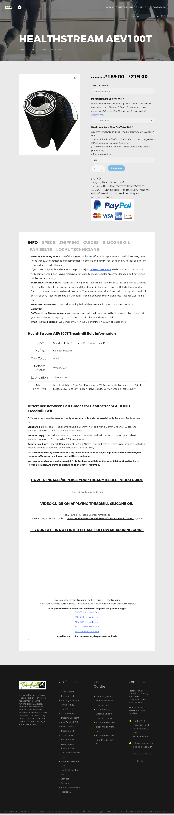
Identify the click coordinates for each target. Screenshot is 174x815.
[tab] (34, 245)
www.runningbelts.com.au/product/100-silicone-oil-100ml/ (100, 520)
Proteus (65, 785)
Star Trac (65, 780)
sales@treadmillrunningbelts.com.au (142, 748)
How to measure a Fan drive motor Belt (106, 741)
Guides (95, 243)
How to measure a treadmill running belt (106, 728)
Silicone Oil (122, 243)
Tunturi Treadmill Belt (71, 789)
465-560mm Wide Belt (87, 628)
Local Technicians (81, 251)
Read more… (98, 115)
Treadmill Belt (129, 190)
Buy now (118, 168)
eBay (105, 323)
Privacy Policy (67, 706)
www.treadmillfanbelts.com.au (153, 813)
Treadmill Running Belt (127, 194)
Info (33, 243)
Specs (50, 243)
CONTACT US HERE (100, 271)
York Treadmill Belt (70, 724)
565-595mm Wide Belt (87, 633)
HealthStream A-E (113, 182)
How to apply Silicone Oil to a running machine (105, 715)
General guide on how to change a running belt (105, 702)
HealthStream (117, 186)
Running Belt (111, 190)
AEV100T (102, 186)
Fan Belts (42, 251)
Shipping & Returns (70, 702)
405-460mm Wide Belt (87, 623)
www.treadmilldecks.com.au (53, 813)
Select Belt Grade (99, 85)
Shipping (72, 243)
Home (22, 49)
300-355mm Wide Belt (87, 614)
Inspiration (66, 793)
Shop (32, 49)
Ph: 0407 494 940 (142, 759)
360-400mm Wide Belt (87, 619)
